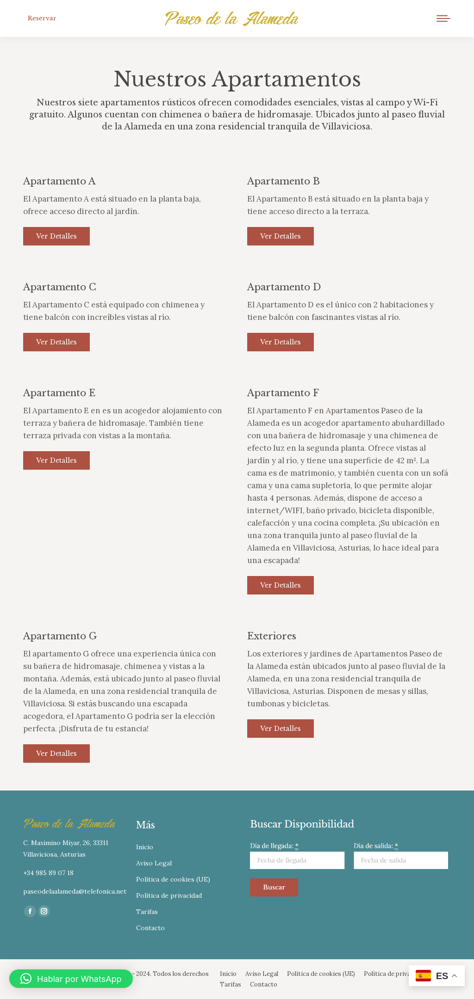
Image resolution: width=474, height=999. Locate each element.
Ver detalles (56, 236)
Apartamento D (284, 287)
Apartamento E (59, 392)
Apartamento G (60, 636)
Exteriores (271, 636)
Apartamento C (59, 287)
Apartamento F (283, 392)
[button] (71, 978)
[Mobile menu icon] (443, 18)
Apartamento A (59, 181)
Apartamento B (283, 181)
